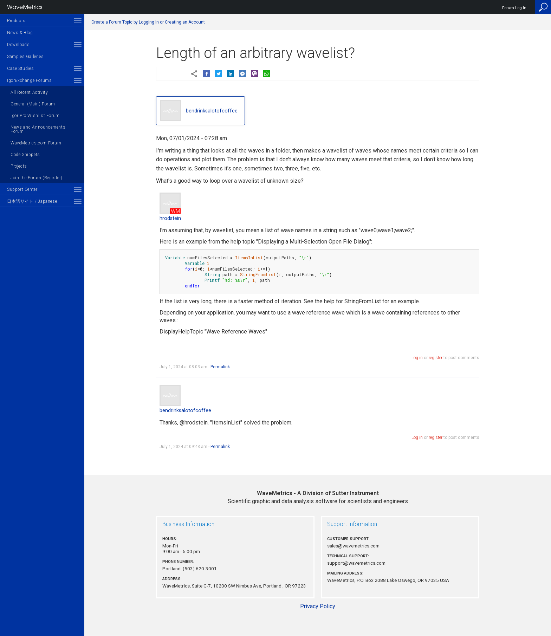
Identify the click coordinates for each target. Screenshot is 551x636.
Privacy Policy (317, 606)
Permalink (220, 366)
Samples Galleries (25, 56)
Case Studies (20, 68)
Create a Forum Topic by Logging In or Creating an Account (148, 22)
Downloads (18, 44)
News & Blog (20, 32)
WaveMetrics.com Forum (36, 143)
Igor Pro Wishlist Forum (35, 115)
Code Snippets (25, 154)
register (435, 357)
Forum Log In (514, 8)
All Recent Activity (29, 92)
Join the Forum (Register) (37, 177)
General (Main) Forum (33, 104)
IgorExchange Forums (29, 80)
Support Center (22, 189)
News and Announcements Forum (38, 129)
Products (16, 20)
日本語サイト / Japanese (32, 201)
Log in (417, 357)
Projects (19, 166)
